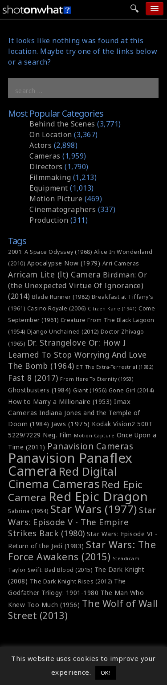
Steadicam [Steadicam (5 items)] (126, 558)
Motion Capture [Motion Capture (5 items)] (94, 435)
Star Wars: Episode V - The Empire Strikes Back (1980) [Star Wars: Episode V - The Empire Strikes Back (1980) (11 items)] (82, 521)
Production (48, 220)
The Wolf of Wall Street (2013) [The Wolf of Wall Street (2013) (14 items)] (83, 609)
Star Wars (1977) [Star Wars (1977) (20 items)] (93, 509)
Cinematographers (62, 209)
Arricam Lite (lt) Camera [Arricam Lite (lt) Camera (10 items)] (54, 274)
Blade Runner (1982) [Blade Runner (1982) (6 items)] (61, 297)
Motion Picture (55, 199)
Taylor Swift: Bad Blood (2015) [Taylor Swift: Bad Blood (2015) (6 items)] (50, 570)
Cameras (45, 156)
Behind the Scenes (62, 124)
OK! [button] (106, 673)
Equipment (48, 188)
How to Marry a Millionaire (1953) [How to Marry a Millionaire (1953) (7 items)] (60, 401)
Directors (46, 166)
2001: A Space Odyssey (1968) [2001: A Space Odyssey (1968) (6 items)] (50, 252)
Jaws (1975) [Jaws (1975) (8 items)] (70, 423)
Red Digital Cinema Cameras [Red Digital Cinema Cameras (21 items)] (62, 477)
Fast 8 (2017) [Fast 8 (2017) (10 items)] (33, 377)
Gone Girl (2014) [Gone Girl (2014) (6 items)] (131, 390)
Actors (40, 145)
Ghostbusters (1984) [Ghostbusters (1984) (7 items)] (39, 390)
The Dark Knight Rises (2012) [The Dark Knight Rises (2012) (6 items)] (71, 581)
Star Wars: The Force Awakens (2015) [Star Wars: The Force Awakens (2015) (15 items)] (82, 550)
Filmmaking (50, 177)
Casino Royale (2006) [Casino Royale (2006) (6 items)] (56, 308)
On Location (50, 134)
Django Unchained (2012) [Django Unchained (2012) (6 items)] (63, 331)
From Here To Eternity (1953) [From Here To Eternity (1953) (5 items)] (96, 379)
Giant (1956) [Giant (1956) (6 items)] (89, 390)
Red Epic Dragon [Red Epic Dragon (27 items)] (98, 496)
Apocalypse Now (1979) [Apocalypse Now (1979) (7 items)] (64, 263)
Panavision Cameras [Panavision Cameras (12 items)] (90, 446)
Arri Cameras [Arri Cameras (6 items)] (120, 263)
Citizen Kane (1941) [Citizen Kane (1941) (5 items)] (112, 309)
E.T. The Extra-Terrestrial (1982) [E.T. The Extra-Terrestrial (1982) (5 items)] (115, 367)
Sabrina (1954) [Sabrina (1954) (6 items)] (28, 511)
